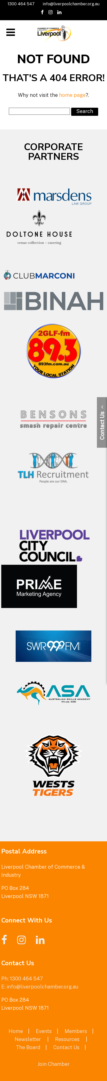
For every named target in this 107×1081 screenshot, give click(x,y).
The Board (28, 1047)
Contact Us (66, 1047)
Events (44, 1031)
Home (16, 1031)
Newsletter (28, 1039)
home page (72, 95)
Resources (67, 1039)
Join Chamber (53, 1064)
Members (76, 1031)
